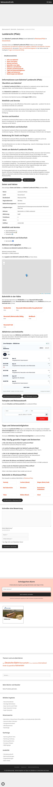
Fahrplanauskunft (8, 754)
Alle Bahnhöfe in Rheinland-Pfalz (12, 500)
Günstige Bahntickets (9, 704)
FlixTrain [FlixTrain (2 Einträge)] (30, 663)
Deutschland (20, 29)
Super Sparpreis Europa (9, 708)
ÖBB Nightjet (7, 745)
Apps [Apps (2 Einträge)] (3, 663)
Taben (5, 495)
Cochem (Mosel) (24, 482)
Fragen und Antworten (13, 72)
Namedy (5, 482)
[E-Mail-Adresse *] (26, 589)
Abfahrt (41, 348)
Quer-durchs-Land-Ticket (10, 706)
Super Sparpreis (7, 710)
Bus (9, 354)
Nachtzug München (8, 741)
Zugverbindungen (8, 758)
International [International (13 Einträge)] (42, 663)
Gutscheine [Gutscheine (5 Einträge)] (35, 663)
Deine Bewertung (7, 528)
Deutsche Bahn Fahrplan (10, 721)
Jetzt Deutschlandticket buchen (11, 180)
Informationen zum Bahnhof (10, 46)
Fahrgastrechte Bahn (9, 723)
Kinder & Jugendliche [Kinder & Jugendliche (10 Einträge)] (9, 665)
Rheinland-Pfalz (40, 39)
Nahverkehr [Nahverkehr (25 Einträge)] (19, 665)
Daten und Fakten (12, 61)
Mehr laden (26, 387)
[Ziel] (39, 410)
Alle (5, 354)
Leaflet (41, 293)
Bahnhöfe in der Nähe (13, 65)
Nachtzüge (6, 727)
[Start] (14, 410)
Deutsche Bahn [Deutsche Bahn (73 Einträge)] (12, 662)
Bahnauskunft (6, 29)
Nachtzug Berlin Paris (9, 737)
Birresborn (23, 487)
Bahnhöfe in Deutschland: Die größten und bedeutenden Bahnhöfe (21, 719)
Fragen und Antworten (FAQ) (16, 50)
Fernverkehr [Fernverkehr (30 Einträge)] (24, 663)
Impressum (23, 767)
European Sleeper (8, 743)
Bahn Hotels (6, 760)
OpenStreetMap (48, 293)
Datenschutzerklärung (33, 767)
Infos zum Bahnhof (12, 60)
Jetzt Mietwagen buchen (30, 396)
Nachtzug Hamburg (8, 739)
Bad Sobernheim (8, 487)
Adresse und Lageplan (24, 46)
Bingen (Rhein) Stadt (43, 482)
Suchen (42, 419)
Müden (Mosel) (24, 495)
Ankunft (47, 348)
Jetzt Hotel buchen (29, 180)
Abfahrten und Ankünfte (38, 46)
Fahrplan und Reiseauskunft (15, 68)
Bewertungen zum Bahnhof (15, 74)
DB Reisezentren (7, 725)
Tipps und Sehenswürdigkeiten (27, 48)
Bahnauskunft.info (7, 2)
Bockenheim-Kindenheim (41, 488)
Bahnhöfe (13, 29)
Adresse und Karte (12, 63)
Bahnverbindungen (8, 756)
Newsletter (17, 767)
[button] (26, 275)
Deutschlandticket (8, 702)
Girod (39, 495)
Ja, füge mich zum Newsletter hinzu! (12, 542)
